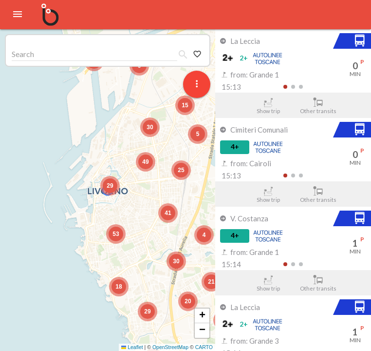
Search (23, 53)
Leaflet (132, 347)
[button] (110, 185)
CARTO (204, 347)
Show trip (268, 106)
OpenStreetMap (170, 347)
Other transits (318, 106)
